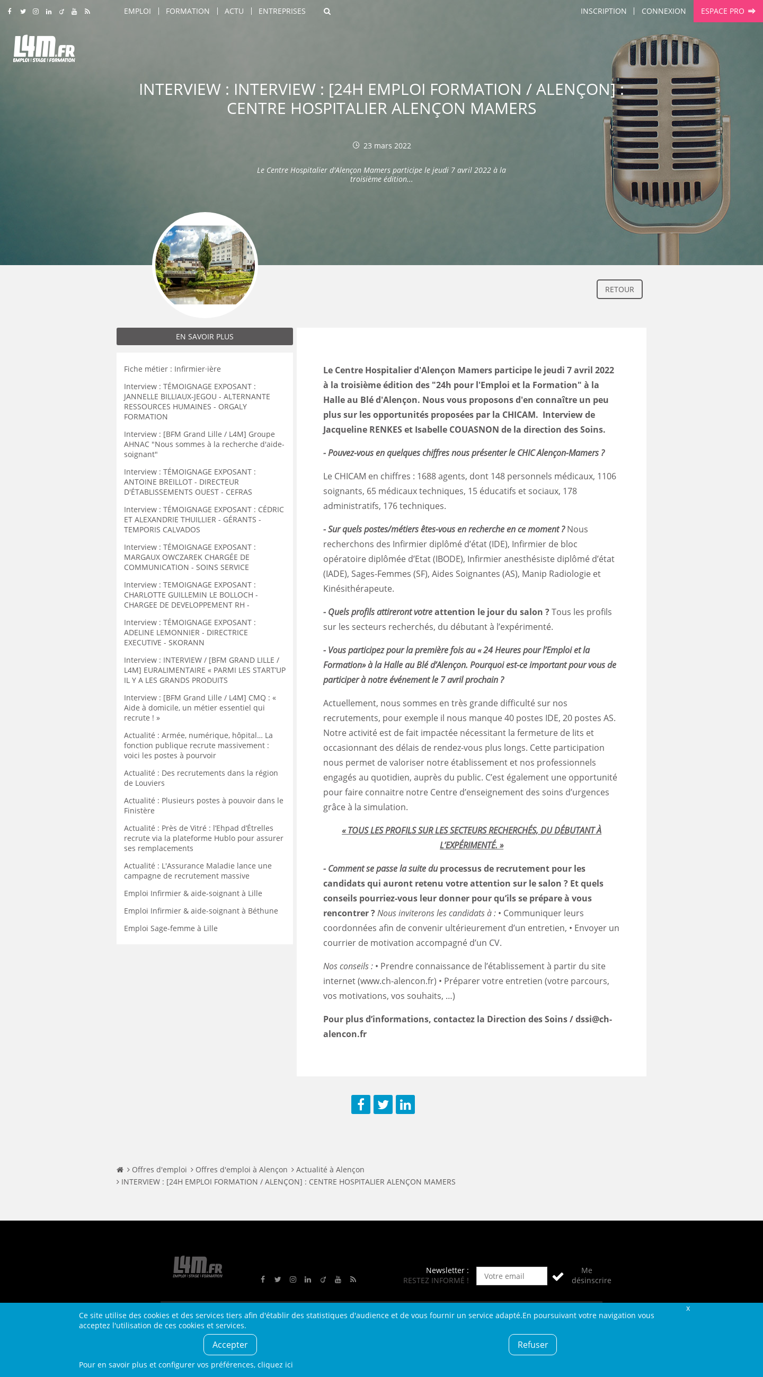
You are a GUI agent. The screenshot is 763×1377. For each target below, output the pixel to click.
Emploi (137, 11)
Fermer (687, 1308)
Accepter (230, 1344)
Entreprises (282, 11)
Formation (188, 11)
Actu (234, 11)
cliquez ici (275, 1365)
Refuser (533, 1344)
